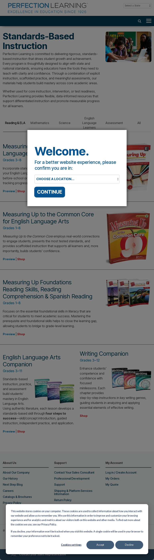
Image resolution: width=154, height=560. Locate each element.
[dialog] (77, 529)
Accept (100, 544)
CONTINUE (49, 192)
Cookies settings (71, 544)
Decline (129, 544)
